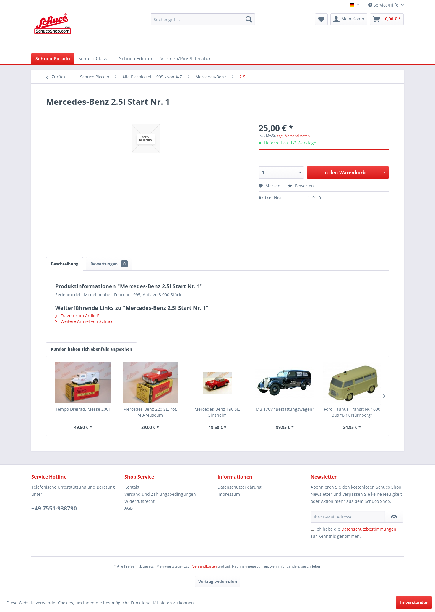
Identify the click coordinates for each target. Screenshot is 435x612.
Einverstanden (413, 602)
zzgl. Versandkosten (293, 135)
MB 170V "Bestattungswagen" (285, 409)
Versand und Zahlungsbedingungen (160, 494)
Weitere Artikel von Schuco (84, 321)
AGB (128, 508)
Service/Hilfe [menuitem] (384, 5)
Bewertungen (109, 263)
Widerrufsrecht (139, 501)
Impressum (229, 494)
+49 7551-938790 (54, 508)
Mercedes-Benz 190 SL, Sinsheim (217, 412)
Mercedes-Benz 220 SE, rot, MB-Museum (150, 412)
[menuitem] (203, 19)
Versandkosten (204, 566)
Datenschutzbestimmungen (368, 529)
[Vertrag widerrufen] (217, 581)
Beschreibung (64, 264)
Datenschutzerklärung (240, 487)
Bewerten (301, 186)
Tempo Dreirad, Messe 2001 (83, 409)
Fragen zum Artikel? (77, 315)
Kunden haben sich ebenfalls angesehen (91, 349)
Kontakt (131, 487)
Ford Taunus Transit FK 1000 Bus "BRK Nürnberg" (352, 412)
